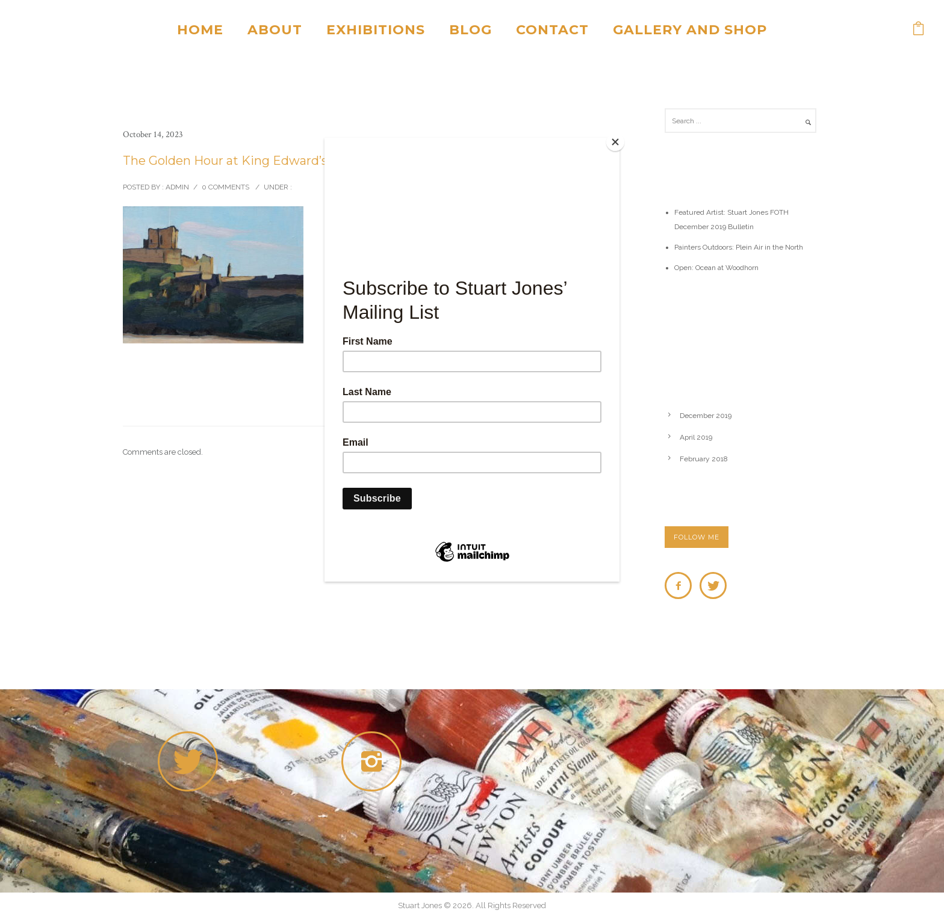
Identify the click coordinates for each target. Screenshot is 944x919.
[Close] (616, 141)
